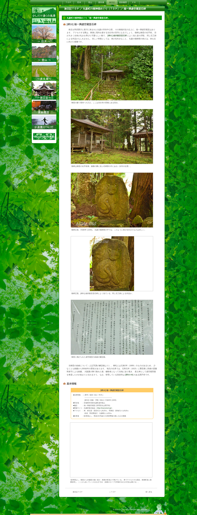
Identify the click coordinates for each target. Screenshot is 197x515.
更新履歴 (123, 2)
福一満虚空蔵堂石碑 (135, 8)
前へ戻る (149, 492)
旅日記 (112, 2)
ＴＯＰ (68, 2)
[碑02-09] (129, 375)
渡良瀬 (101, 2)
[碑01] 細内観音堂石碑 (117, 35)
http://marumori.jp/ (104, 408)
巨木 (79, 2)
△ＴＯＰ (112, 492)
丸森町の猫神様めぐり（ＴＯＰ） (101, 8)
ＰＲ (134, 2)
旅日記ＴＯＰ (71, 8)
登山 (90, 2)
